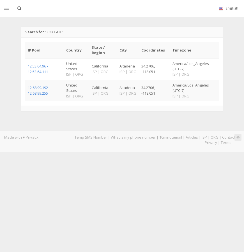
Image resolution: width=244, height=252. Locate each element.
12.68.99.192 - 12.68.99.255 (39, 90)
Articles (192, 137)
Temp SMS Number (91, 137)
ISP (204, 137)
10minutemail (170, 137)
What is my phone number (133, 137)
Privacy (211, 142)
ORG (214, 137)
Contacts (229, 137)
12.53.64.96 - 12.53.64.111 (38, 69)
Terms (226, 142)
